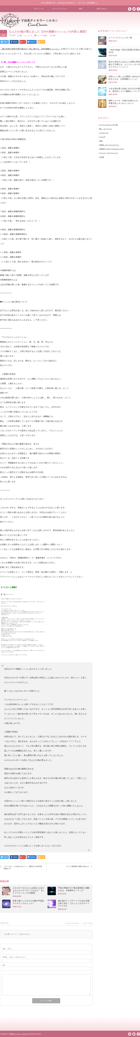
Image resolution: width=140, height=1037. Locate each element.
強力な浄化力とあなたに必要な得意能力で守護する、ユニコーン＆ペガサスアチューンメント (124, 64)
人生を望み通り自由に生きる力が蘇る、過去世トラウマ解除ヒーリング (124, 89)
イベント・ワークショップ (108, 153)
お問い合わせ (101, 9)
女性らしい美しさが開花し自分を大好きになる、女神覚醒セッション (124, 77)
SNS (80, 9)
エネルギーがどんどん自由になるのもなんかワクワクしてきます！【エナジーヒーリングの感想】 (28, 890)
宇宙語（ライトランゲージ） (109, 145)
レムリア (102, 137)
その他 (101, 157)
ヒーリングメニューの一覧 (120, 37)
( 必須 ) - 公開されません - (14, 957)
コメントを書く (42, 35)
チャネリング (104, 133)
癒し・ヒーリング (26, 35)
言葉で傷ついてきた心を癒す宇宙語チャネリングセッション (28, 902)
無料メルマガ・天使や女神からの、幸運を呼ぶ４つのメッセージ (124, 101)
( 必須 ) (7, 949)
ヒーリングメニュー (59, 9)
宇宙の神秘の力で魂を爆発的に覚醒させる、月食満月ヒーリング (73, 889)
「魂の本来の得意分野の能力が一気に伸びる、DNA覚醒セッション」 (30, 49)
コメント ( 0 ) (87, 923)
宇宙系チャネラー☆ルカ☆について (111, 149)
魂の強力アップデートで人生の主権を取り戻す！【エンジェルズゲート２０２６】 (73, 903)
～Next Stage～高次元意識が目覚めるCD (124, 51)
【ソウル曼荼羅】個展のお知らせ (77, 866)
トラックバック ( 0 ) (72, 923)
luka (54, 35)
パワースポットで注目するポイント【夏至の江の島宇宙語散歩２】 (23, 867)
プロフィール (38, 9)
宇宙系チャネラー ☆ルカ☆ (18, 1034)
